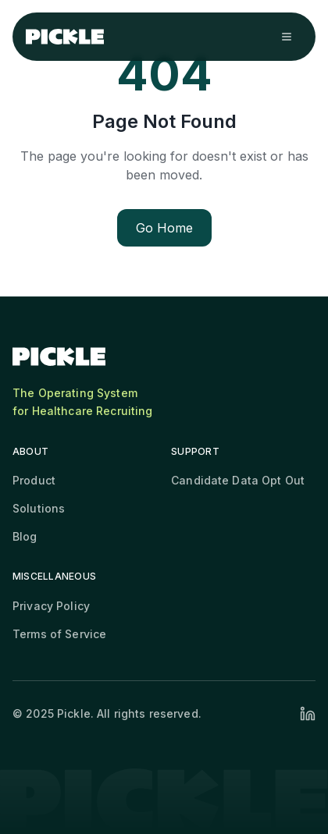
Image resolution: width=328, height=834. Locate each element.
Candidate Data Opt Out (238, 480)
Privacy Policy (51, 605)
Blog (24, 536)
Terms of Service (59, 634)
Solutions (38, 508)
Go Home (164, 228)
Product (33, 480)
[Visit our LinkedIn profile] (308, 714)
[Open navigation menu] (286, 36)
